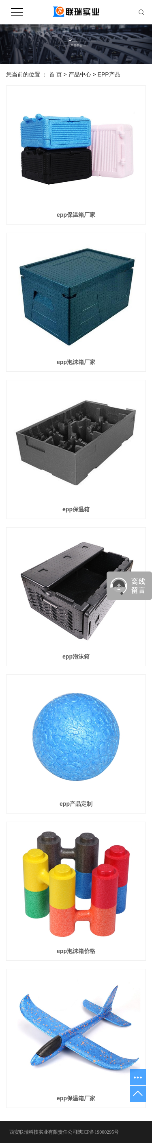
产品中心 (80, 74)
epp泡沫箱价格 (76, 951)
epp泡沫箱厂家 (76, 362)
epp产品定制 (76, 804)
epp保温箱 (76, 509)
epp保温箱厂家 (76, 215)
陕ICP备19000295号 (98, 1132)
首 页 (55, 74)
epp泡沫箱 (76, 656)
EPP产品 (109, 74)
